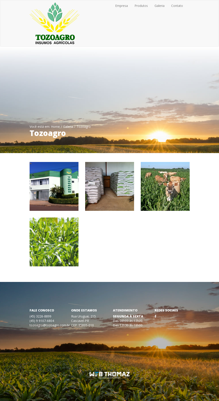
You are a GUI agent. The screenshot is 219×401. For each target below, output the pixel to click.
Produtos (141, 6)
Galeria (160, 6)
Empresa (121, 6)
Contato (177, 6)
